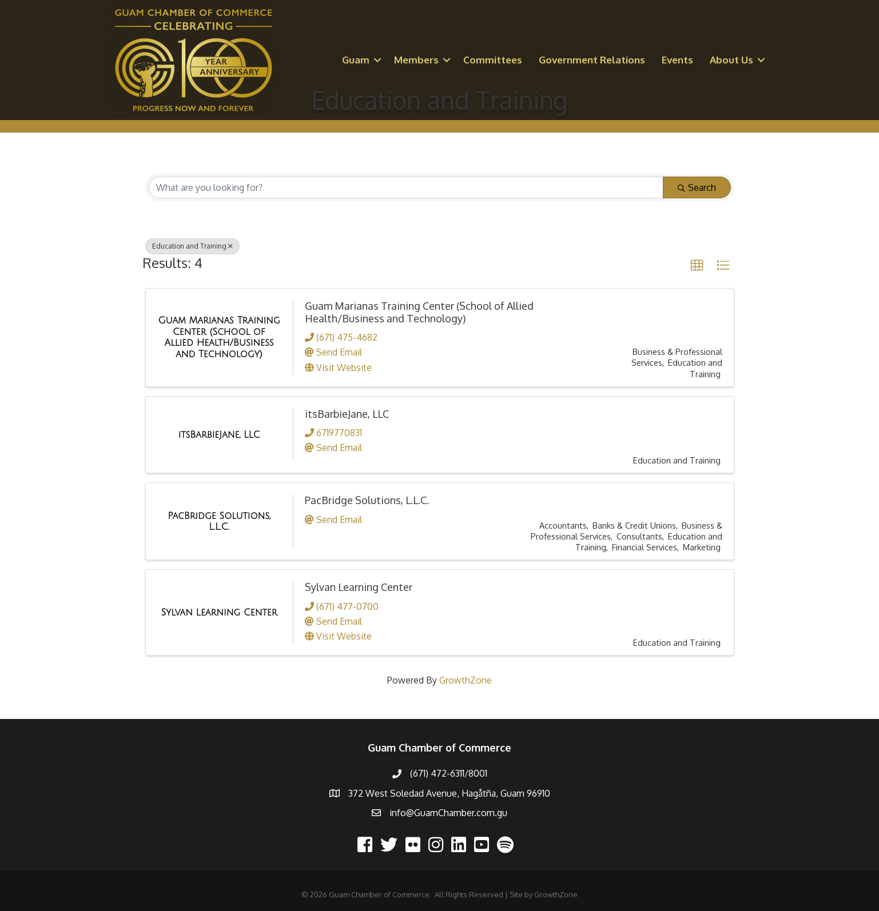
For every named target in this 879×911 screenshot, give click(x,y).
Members (416, 60)
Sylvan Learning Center (358, 587)
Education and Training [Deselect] (192, 246)
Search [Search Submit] (697, 187)
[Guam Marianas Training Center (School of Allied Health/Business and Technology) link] (219, 337)
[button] (697, 265)
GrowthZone (465, 680)
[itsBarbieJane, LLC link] (219, 435)
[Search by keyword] (406, 187)
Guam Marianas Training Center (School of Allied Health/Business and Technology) (419, 312)
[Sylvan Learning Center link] (219, 612)
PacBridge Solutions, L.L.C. (367, 500)
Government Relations (592, 60)
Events (677, 60)
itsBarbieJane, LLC (347, 413)
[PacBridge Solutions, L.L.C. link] (219, 521)
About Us (731, 60)
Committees (492, 60)
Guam (355, 60)
